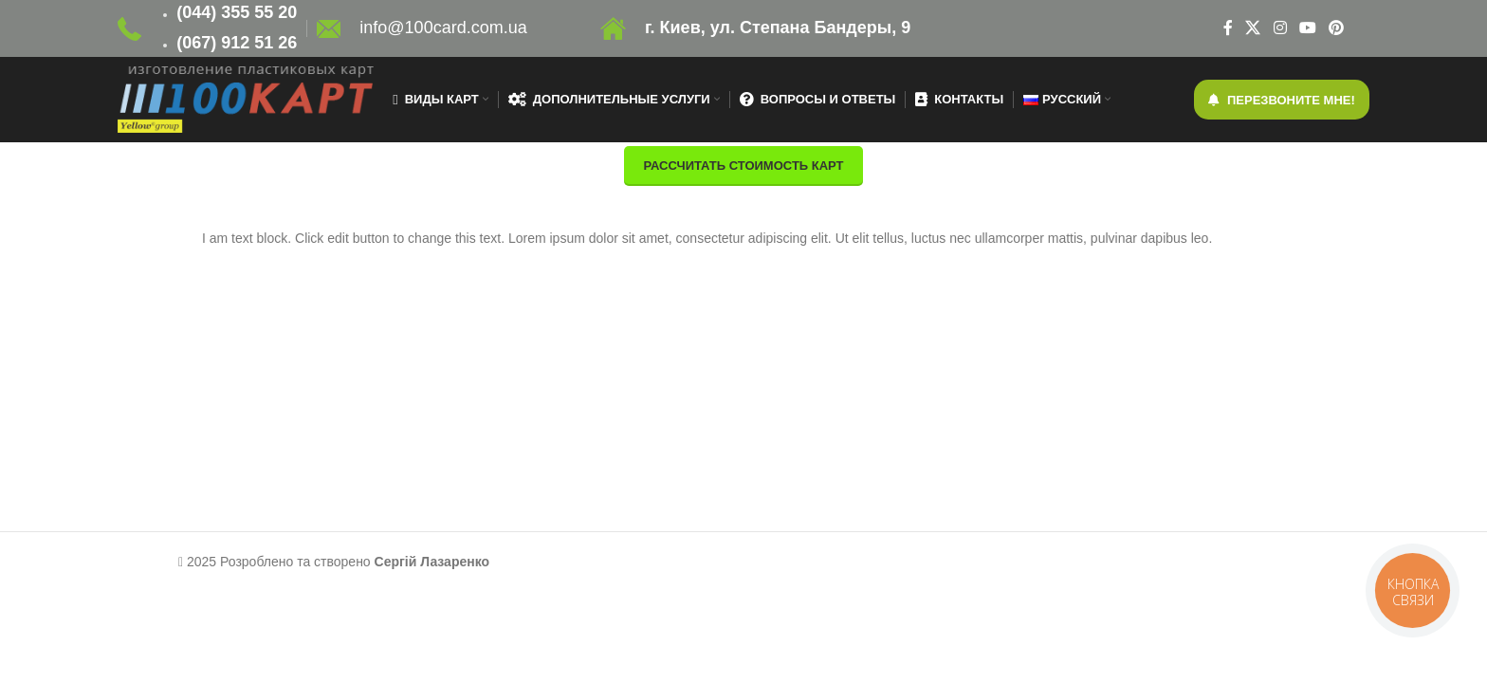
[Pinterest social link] (1336, 28)
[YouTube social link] (1307, 28)
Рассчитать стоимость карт (743, 165)
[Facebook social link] (1228, 28)
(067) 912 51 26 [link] (236, 42)
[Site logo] (129, 27)
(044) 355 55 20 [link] (236, 12)
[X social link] (1253, 28)
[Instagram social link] (1280, 28)
